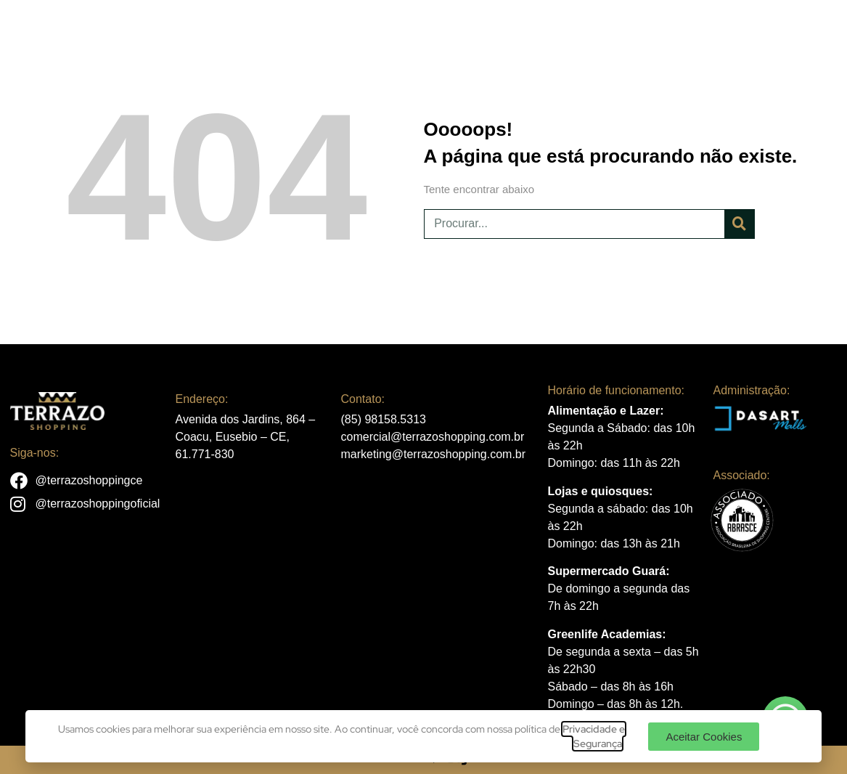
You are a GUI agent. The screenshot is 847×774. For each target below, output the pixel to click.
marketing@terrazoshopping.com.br (433, 454)
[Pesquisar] (739, 224)
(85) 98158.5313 (383, 419)
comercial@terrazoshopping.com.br (433, 437)
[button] (703, 736)
